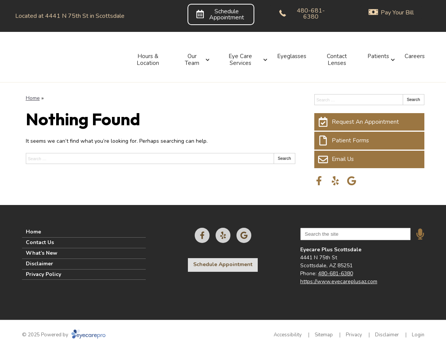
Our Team (192, 59)
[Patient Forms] (369, 140)
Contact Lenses (337, 59)
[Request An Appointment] (369, 122)
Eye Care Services (240, 59)
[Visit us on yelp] (335, 181)
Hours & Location (148, 59)
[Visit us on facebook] (319, 181)
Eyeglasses (291, 56)
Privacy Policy (43, 274)
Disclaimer (39, 263)
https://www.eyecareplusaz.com (338, 281)
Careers (415, 56)
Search (284, 158)
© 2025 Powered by (64, 334)
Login (418, 334)
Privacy (354, 334)
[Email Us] (369, 159)
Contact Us (40, 242)
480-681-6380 (335, 273)
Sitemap (324, 334)
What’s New (41, 253)
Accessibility (288, 334)
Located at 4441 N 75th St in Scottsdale (70, 16)
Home (33, 98)
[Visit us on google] (351, 181)
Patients (378, 56)
